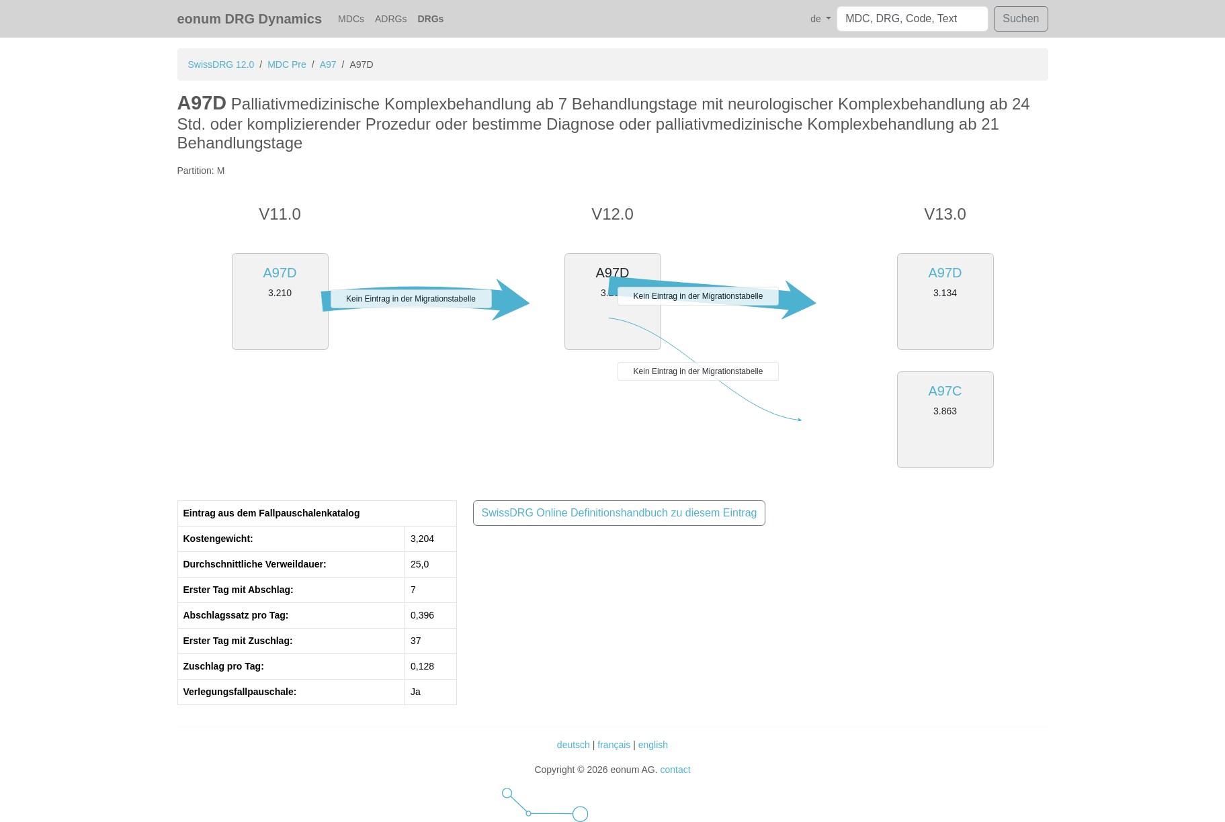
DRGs (430, 18)
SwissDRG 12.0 (221, 64)
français (613, 744)
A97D (279, 272)
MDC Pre (286, 64)
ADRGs (391, 18)
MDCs (351, 18)
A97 (328, 64)
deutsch (573, 744)
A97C (945, 390)
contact (675, 769)
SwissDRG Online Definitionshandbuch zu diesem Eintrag (619, 512)
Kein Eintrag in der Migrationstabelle (411, 299)
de (816, 18)
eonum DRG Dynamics (250, 18)
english (653, 744)
